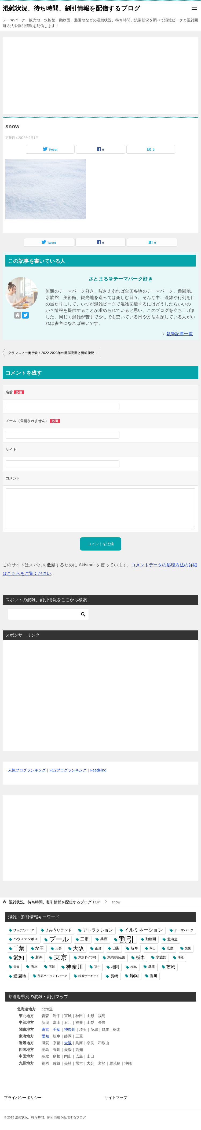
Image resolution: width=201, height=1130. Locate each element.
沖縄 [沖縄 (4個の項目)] (181, 957)
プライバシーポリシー (23, 1097)
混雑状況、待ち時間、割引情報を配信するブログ (71, 7)
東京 (45, 1029)
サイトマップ (116, 1097)
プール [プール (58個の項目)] (59, 939)
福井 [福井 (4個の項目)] (97, 966)
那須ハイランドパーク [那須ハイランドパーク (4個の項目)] (52, 975)
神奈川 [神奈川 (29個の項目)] (74, 967)
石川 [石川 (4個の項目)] (52, 966)
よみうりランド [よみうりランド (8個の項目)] (58, 930)
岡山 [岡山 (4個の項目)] (152, 948)
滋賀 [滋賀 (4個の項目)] (16, 966)
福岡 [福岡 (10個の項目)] (115, 967)
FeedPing (98, 770)
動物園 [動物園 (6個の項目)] (150, 939)
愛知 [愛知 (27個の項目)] (18, 957)
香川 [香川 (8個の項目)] (153, 976)
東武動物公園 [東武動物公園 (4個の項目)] (116, 957)
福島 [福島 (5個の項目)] (133, 967)
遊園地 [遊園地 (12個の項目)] (19, 976)
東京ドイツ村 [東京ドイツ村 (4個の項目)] (87, 957)
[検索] (48, 614)
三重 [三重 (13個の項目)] (84, 939)
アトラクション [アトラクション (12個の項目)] (98, 930)
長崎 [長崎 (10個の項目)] (114, 976)
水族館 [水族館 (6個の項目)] (161, 957)
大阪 (68, 1043)
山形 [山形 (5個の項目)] (98, 948)
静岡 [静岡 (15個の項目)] (134, 975)
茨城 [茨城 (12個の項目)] (170, 967)
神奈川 (69, 1029)
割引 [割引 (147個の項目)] (126, 939)
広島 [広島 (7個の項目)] (170, 948)
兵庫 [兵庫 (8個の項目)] (104, 939)
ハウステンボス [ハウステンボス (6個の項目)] (25, 939)
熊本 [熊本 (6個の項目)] (34, 967)
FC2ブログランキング (67, 770)
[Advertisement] (100, 72)
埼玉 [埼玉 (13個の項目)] (39, 948)
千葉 (56, 1029)
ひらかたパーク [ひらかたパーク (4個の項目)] (23, 930)
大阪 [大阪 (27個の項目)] (78, 948)
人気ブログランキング (27, 770)
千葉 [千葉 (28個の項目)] (18, 948)
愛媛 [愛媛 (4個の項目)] (188, 948)
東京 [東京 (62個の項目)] (60, 957)
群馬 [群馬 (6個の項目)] (151, 967)
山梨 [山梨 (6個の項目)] (115, 948)
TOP (54, 902)
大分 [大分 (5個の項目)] (58, 948)
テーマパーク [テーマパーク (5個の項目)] (183, 930)
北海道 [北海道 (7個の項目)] (172, 939)
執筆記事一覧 (180, 333)
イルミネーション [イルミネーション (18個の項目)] (143, 930)
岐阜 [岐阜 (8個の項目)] (134, 948)
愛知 (45, 1036)
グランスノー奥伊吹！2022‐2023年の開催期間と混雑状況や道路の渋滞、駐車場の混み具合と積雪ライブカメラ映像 (54, 353)
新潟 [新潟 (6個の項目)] (38, 957)
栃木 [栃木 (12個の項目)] (140, 957)
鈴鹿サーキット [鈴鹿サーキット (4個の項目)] (88, 975)
